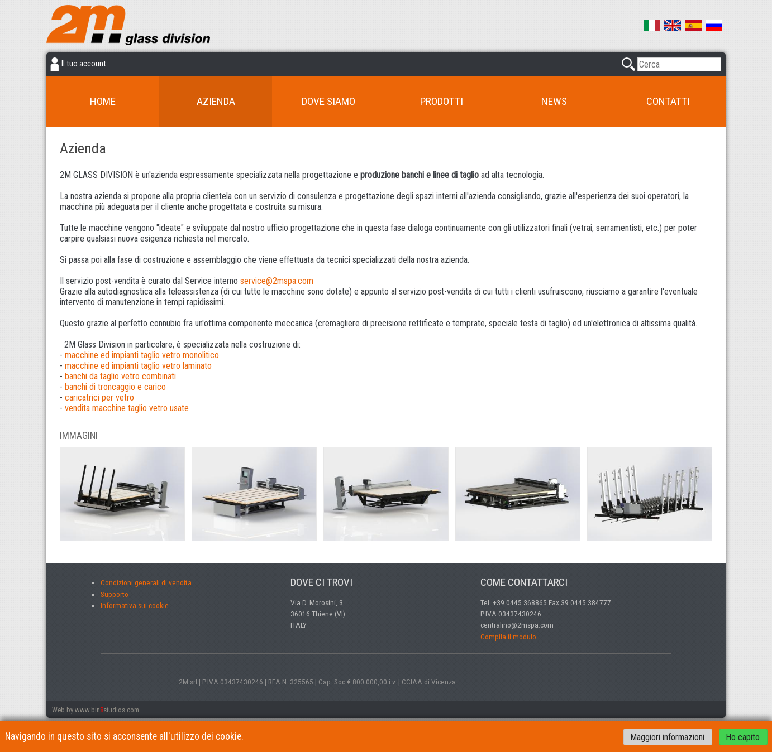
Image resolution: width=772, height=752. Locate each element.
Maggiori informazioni (667, 736)
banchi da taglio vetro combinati (120, 376)
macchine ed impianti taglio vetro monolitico (142, 355)
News (554, 101)
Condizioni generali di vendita (146, 582)
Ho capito (743, 736)
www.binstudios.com (107, 710)
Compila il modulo (508, 636)
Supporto (114, 594)
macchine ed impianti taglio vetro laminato (138, 365)
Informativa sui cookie (135, 605)
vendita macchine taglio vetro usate (127, 408)
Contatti (668, 101)
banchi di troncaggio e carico (115, 387)
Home (103, 101)
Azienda (216, 101)
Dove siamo (328, 101)
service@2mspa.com (276, 281)
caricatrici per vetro (99, 397)
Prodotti (441, 101)
